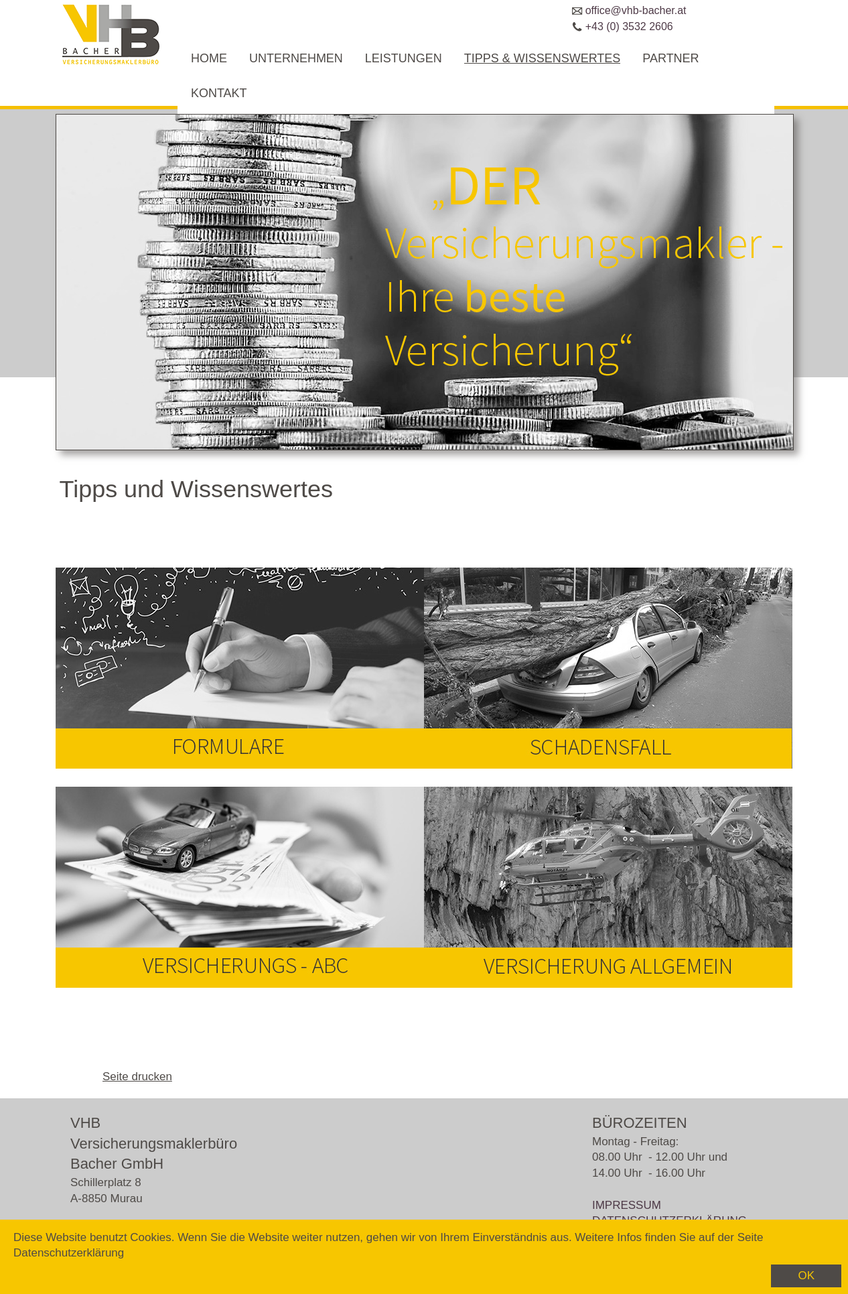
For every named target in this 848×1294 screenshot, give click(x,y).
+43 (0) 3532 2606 (629, 26)
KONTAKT (219, 93)
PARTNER (670, 58)
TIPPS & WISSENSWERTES (542, 58)
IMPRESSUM (626, 1205)
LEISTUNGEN (403, 58)
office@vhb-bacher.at (636, 10)
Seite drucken (137, 1076)
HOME (209, 58)
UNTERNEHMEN (296, 58)
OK (806, 1275)
